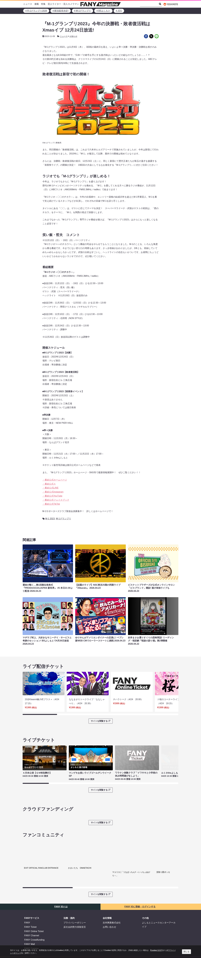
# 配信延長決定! (61, 10)
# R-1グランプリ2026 (36, 10)
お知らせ (73, 36)
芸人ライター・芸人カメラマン (63, 4)
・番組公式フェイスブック (55, 500)
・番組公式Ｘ (49, 484)
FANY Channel (31, 940)
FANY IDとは (61, 911)
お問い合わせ (109, 932)
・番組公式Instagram (53, 492)
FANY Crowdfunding (34, 944)
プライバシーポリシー (75, 927)
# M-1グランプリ (82, 10)
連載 (36, 4)
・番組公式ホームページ (54, 480)
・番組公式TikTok (51, 504)
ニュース (27, 4)
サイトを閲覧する (100, 721)
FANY (27, 927)
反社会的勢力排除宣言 (75, 932)
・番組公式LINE (50, 488)
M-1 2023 (50, 518)
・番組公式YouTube (52, 496)
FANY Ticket (30, 932)
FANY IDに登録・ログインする (140, 911)
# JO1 (119, 10)
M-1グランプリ (63, 518)
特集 (43, 4)
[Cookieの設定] (156, 950)
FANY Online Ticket (34, 936)
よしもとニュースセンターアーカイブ (158, 929)
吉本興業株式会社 (112, 927)
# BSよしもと (103, 10)
